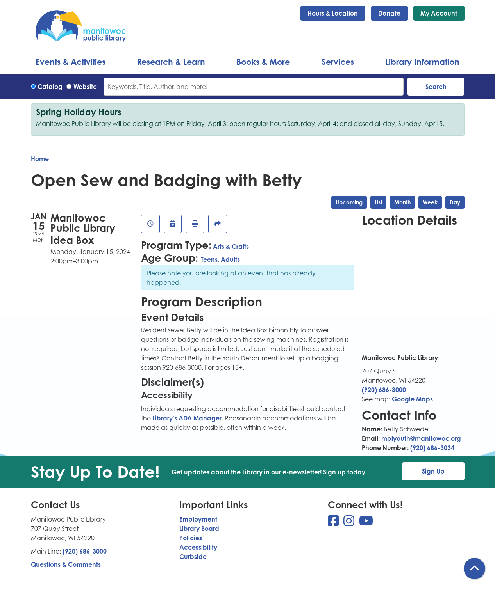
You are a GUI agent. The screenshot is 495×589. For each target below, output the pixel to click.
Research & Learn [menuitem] (171, 62)
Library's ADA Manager (186, 418)
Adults (230, 259)
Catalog (50, 86)
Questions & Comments (66, 564)
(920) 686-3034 (432, 448)
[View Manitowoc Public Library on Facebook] (334, 523)
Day (455, 202)
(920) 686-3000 (384, 390)
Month (402, 202)
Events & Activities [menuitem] (70, 62)
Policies (190, 538)
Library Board (199, 528)
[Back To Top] (474, 568)
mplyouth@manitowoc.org (421, 438)
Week (430, 202)
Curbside (193, 557)
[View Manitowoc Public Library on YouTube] (366, 523)
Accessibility (198, 547)
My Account (438, 13)
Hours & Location (332, 13)
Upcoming (349, 202)
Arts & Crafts (231, 246)
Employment (198, 519)
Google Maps (412, 399)
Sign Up (433, 471)
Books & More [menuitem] (263, 62)
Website (85, 86)
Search (436, 86)
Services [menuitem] (338, 62)
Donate (389, 13)
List (378, 202)
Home (40, 159)
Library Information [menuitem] (422, 62)
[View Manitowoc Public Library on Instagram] (349, 523)
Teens (209, 259)
